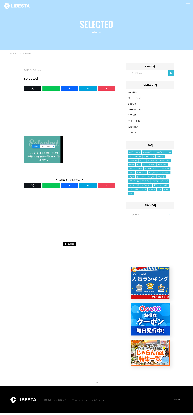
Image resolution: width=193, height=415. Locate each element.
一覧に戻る (69, 244)
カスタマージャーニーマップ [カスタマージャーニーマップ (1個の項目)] (159, 175)
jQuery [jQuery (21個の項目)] (142, 162)
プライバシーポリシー (79, 402)
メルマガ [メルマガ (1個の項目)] (164, 183)
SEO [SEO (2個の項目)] (138, 166)
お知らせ (132, 104)
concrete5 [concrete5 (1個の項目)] (147, 154)
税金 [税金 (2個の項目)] (159, 191)
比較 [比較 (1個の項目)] (131, 191)
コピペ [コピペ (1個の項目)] (131, 179)
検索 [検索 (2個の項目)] (165, 187)
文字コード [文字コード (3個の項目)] (158, 187)
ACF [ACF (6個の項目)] (131, 154)
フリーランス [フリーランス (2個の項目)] (134, 183)
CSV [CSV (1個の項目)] (131, 158)
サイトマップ (98, 402)
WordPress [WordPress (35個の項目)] (162, 166)
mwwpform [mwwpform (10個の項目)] (152, 162)
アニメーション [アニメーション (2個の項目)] (150, 171)
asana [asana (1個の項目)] (137, 154)
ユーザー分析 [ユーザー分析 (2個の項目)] (134, 187)
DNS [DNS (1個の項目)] (146, 158)
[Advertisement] (69, 114)
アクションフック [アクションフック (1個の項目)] (135, 171)
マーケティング (135, 110)
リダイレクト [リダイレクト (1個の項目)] (146, 187)
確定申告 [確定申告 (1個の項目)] (152, 191)
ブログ (20, 53)
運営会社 (47, 402)
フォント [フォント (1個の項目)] (161, 179)
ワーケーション (135, 98)
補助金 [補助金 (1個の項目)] (166, 191)
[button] (32, 88)
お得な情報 (133, 128)
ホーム (12, 53)
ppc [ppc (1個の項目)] (168, 162)
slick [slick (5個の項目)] (144, 166)
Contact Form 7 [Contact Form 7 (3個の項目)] (160, 154)
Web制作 (132, 92)
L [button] (51, 88)
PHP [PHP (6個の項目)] (162, 162)
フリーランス (134, 122)
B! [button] (88, 88)
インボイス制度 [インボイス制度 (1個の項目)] (163, 171)
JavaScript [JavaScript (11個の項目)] (133, 162)
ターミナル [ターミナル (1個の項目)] (141, 179)
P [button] (106, 88)
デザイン (132, 134)
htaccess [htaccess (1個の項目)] (160, 158)
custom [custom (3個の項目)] (138, 158)
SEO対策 (132, 116)
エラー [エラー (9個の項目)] (131, 175)
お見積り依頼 (60, 402)
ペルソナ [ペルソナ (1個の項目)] (155, 183)
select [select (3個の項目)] (131, 166)
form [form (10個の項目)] (152, 158)
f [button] (69, 88)
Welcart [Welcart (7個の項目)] (152, 166)
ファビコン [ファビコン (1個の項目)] (151, 179)
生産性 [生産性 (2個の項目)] (143, 191)
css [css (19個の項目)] (169, 154)
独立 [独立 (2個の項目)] (137, 191)
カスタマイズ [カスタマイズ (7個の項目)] (141, 175)
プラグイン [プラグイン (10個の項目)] (145, 183)
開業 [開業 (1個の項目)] (131, 195)
